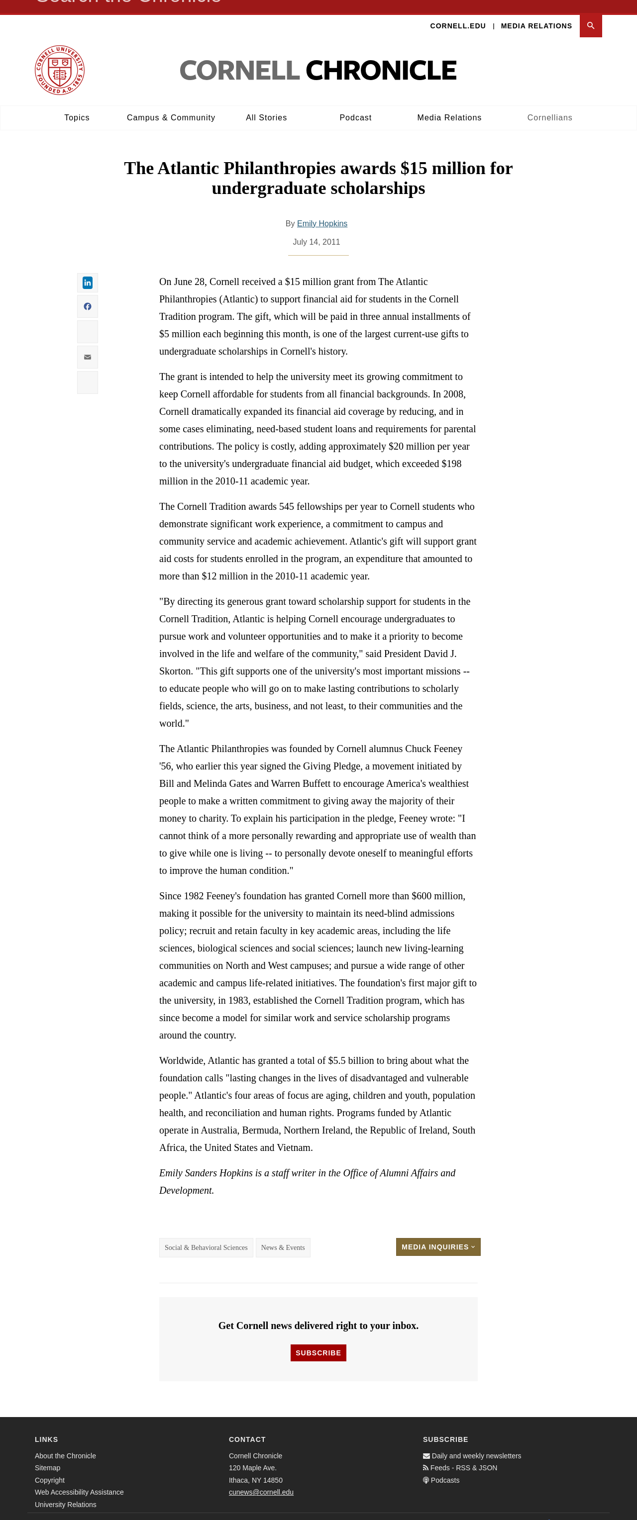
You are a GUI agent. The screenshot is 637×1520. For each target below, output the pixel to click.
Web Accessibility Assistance (79, 1479)
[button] (591, 13)
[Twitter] (570, 1510)
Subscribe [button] (318, 1340)
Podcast (355, 104)
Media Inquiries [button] (438, 1234)
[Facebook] (548, 1510)
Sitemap (47, 1455)
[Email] (592, 1510)
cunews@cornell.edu (261, 1479)
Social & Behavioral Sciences (206, 1234)
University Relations (66, 1492)
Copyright (50, 1467)
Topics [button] (77, 104)
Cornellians (550, 104)
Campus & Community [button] (171, 104)
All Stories (266, 104)
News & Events (283, 1234)
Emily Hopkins (322, 210)
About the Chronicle (65, 1443)
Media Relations (536, 13)
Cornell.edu (458, 13)
